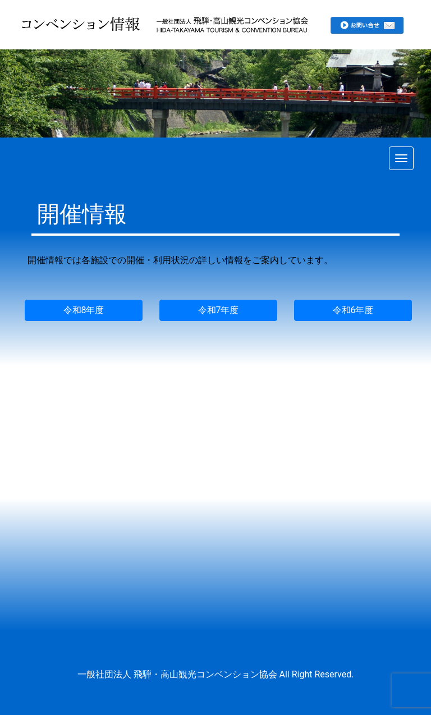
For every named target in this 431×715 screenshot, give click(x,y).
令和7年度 (218, 310)
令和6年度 (353, 310)
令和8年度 (83, 310)
